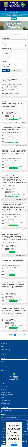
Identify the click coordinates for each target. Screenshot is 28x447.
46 (24, 334)
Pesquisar (6, 70)
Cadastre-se (21, 9)
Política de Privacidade (5, 400)
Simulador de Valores (5, 403)
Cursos (2, 397)
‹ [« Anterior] (4, 334)
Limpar (16, 70)
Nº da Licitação (5, 53)
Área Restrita (3, 389)
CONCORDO (14, 445)
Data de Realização (6, 64)
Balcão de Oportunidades (6, 392)
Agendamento (4, 386)
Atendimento (3, 391)
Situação (4, 58)
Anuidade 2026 (4, 387)
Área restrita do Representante (11, 9)
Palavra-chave (5, 38)
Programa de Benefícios (6, 402)
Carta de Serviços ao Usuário (7, 394)
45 (22, 334)
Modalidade (4, 43)
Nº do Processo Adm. (7, 48)
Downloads (3, 398)
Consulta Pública (4, 395)
